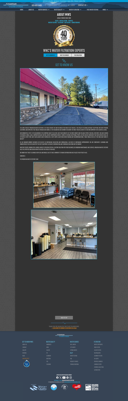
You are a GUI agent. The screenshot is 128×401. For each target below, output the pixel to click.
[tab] (50, 55)
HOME (21, 10)
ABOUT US (31, 10)
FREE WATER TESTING (92, 10)
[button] (44, 9)
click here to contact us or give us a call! (65, 328)
